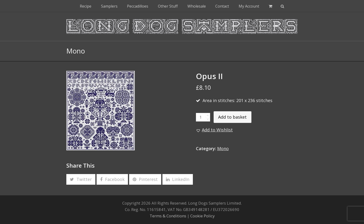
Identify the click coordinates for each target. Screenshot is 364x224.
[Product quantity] (200, 117)
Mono (223, 148)
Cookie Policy (202, 216)
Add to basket (232, 117)
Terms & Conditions (168, 216)
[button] (270, 6)
